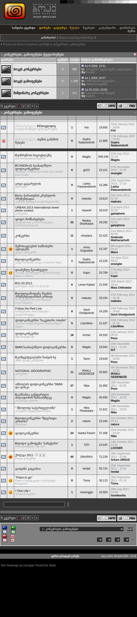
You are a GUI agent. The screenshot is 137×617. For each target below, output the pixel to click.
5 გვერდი (8, 106)
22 (71, 222)
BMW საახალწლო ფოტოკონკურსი (40, 347)
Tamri (86, 358)
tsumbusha (118, 495)
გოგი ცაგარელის (28, 183)
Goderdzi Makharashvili (120, 239)
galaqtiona (118, 213)
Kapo (86, 272)
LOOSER (117, 448)
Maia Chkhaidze (121, 287)
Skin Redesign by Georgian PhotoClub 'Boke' (28, 565)
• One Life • (22, 490)
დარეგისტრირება (82, 37)
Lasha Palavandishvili (86, 185)
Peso (114, 338)
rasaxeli (86, 210)
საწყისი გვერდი (23, 27)
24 (71, 433)
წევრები (89, 27)
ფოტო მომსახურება (30, 219)
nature (87, 421)
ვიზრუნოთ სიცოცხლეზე (34, 155)
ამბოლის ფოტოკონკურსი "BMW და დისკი (39, 385)
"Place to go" (23, 477)
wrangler (116, 173)
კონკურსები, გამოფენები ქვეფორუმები (34, 54)
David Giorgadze (97, 84)
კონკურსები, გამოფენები (69, 44)
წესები (74, 27)
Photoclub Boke (13, 44)
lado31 (91, 96)
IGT (113, 350)
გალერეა (60, 27)
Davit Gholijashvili (86, 311)
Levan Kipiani (86, 284)
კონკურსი (22, 236)
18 (71, 335)
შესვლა (64, 37)
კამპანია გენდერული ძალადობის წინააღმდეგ (33, 396)
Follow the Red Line (28, 308)
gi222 (86, 170)
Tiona (86, 480)
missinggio (86, 492)
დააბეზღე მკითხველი (31, 270)
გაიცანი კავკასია (28, 468)
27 (71, 385)
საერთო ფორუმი (38, 44)
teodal (86, 468)
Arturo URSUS (120, 459)
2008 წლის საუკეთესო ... (102, 81)
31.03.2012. (25, 283)
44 (71, 456)
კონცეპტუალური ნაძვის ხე (36, 357)
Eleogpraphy (47, 126)
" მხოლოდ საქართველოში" (35, 408)
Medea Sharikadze (87, 222)
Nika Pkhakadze (86, 409)
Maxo (114, 252)
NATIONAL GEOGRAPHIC (33, 371)
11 (71, 235)
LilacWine (87, 323)
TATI (86, 444)
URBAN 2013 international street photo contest (37, 209)
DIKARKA (86, 456)
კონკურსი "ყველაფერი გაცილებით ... (110, 69)
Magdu (86, 156)
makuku (86, 198)
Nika (86, 385)
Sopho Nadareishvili (86, 141)
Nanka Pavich (86, 433)
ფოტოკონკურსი (29, 259)
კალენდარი (107, 27)
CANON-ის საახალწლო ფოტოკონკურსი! (33, 167)
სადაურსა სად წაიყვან (100, 93)
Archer (86, 335)
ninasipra (86, 235)
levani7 (91, 72)
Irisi (86, 127)
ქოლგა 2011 (24, 455)
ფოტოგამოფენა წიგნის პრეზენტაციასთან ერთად (34, 295)
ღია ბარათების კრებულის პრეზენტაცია (35, 197)
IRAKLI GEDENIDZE (87, 372)
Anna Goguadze (86, 249)
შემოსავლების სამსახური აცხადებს (34, 247)
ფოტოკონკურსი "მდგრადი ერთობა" (36, 420)
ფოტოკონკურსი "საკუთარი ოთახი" (40, 320)
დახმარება (128, 27)
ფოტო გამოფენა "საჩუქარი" (37, 443)
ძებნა (132, 31)
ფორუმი (45, 27)
